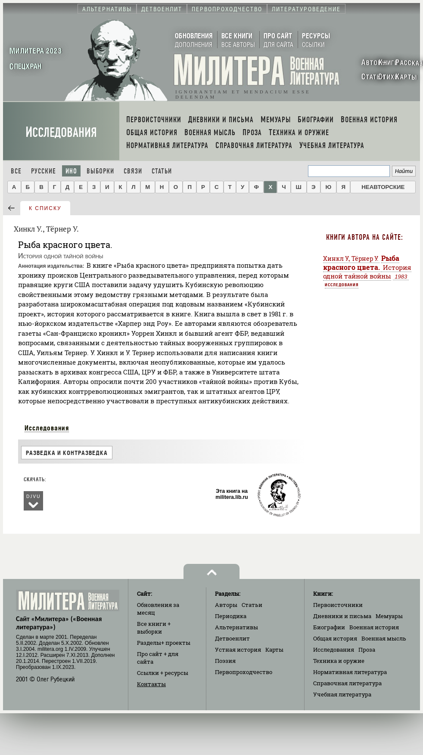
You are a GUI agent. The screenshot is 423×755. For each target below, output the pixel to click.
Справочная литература (347, 683)
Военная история (374, 627)
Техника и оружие (338, 661)
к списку (45, 208)
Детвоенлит (232, 638)
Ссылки (162, 673)
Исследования (61, 132)
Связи (133, 171)
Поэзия (225, 661)
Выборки (100, 171)
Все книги (154, 627)
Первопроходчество (243, 672)
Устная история (238, 649)
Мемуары (389, 616)
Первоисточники (338, 605)
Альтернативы (236, 627)
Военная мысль (383, 638)
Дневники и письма (342, 616)
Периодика (230, 616)
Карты (274, 649)
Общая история (335, 638)
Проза (366, 649)
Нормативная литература (350, 672)
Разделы (163, 643)
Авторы (226, 605)
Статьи (162, 171)
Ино (71, 171)
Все (16, 171)
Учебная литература (342, 694)
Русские (43, 171)
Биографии (329, 627)
